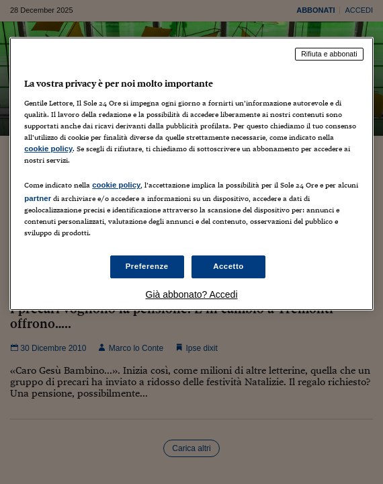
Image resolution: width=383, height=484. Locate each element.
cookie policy (48, 149)
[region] (191, 174)
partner (37, 198)
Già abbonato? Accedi (192, 294)
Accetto (228, 266)
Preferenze (147, 266)
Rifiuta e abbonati (329, 54)
